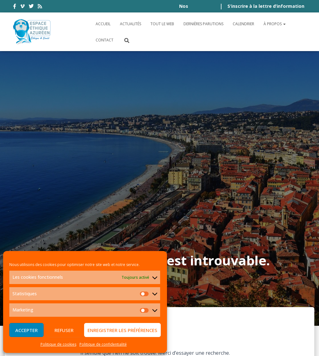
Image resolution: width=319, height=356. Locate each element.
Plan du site (289, 292)
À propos (275, 23)
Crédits (257, 292)
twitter (31, 7)
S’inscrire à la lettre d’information (265, 6)
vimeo (22, 7)
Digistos (170, 343)
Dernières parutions (203, 23)
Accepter (26, 330)
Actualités (130, 23)
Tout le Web (162, 23)
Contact (104, 40)
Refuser (64, 330)
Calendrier (243, 23)
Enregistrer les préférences (122, 330)
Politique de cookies (58, 344)
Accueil (103, 23)
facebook (14, 7)
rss (40, 7)
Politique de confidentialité (103, 344)
